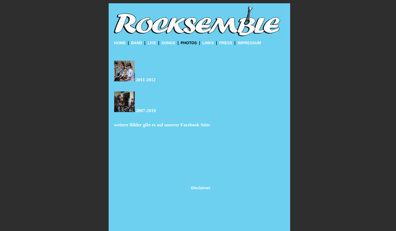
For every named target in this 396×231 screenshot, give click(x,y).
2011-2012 (146, 79)
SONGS (168, 43)
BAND (136, 43)
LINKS (208, 43)
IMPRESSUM (249, 43)
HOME (120, 43)
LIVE (151, 43)
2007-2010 (146, 110)
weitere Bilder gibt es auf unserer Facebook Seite (162, 124)
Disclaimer (201, 188)
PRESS (225, 43)
